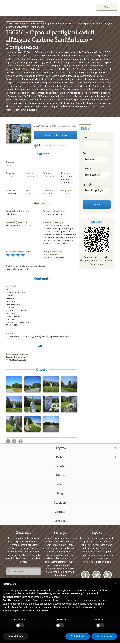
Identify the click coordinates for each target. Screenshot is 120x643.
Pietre (60, 457)
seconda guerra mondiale (55, 145)
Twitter (14, 441)
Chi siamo (60, 502)
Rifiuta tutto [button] (78, 636)
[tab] (85, 128)
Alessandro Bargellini (66, 126)
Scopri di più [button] (15, 636)
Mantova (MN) (30, 176)
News (60, 484)
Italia (8, 165)
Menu (107, 6)
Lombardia (11, 176)
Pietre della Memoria (29, 8)
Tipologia (87, 184)
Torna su (60, 521)
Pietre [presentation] (85, 128)
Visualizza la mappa (55, 135)
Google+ (20, 441)
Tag (84, 153)
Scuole (60, 466)
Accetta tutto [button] (104, 636)
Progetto (60, 448)
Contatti (60, 512)
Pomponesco (48, 176)
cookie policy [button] (53, 597)
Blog (60, 493)
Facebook (8, 441)
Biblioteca (60, 475)
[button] (115, 584)
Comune (87, 168)
